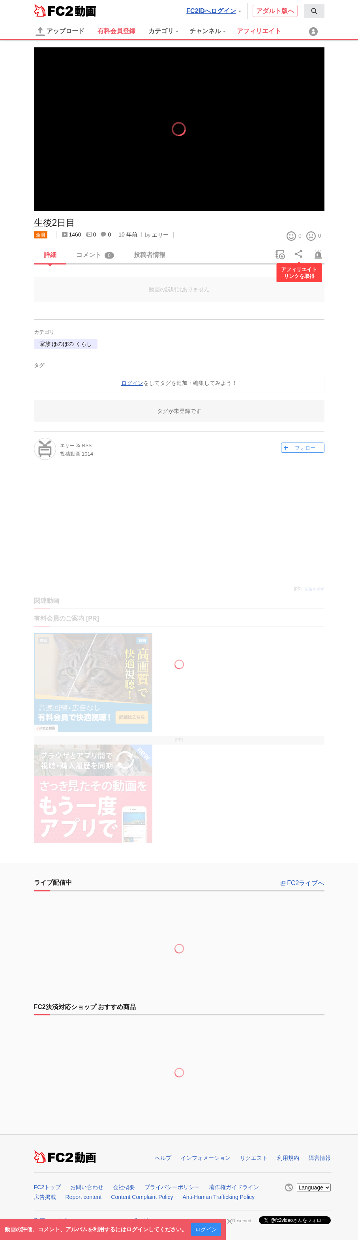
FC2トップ (47, 1187)
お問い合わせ (86, 1187)
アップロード (60, 31)
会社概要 (124, 1187)
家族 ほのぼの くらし (65, 344)
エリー (160, 235)
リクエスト (254, 1158)
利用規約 (288, 1158)
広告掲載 (45, 1197)
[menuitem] (314, 11)
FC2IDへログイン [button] (213, 11)
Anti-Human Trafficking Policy (219, 1197)
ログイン (206, 1229)
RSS (87, 445)
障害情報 (320, 1158)
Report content (84, 1197)
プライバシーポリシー (172, 1187)
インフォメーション (206, 1158)
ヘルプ (163, 1158)
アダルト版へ (275, 11)
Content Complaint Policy (142, 1197)
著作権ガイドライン (234, 1187)
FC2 (53, 10)
